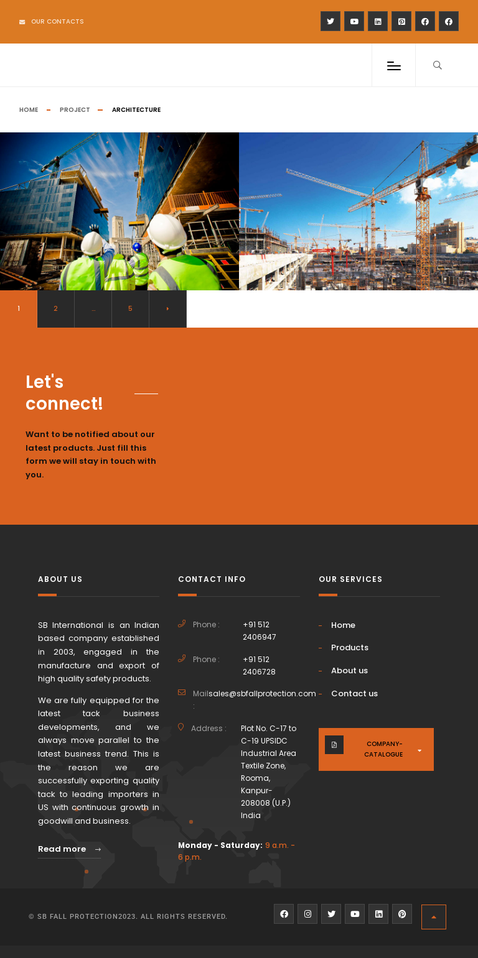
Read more (69, 849)
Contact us (354, 693)
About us (349, 670)
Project (75, 109)
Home (28, 109)
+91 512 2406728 (259, 665)
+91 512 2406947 (259, 630)
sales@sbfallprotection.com (262, 693)
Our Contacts (51, 21)
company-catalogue (383, 749)
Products (349, 647)
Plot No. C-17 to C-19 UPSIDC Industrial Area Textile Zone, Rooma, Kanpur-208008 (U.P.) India (268, 771)
